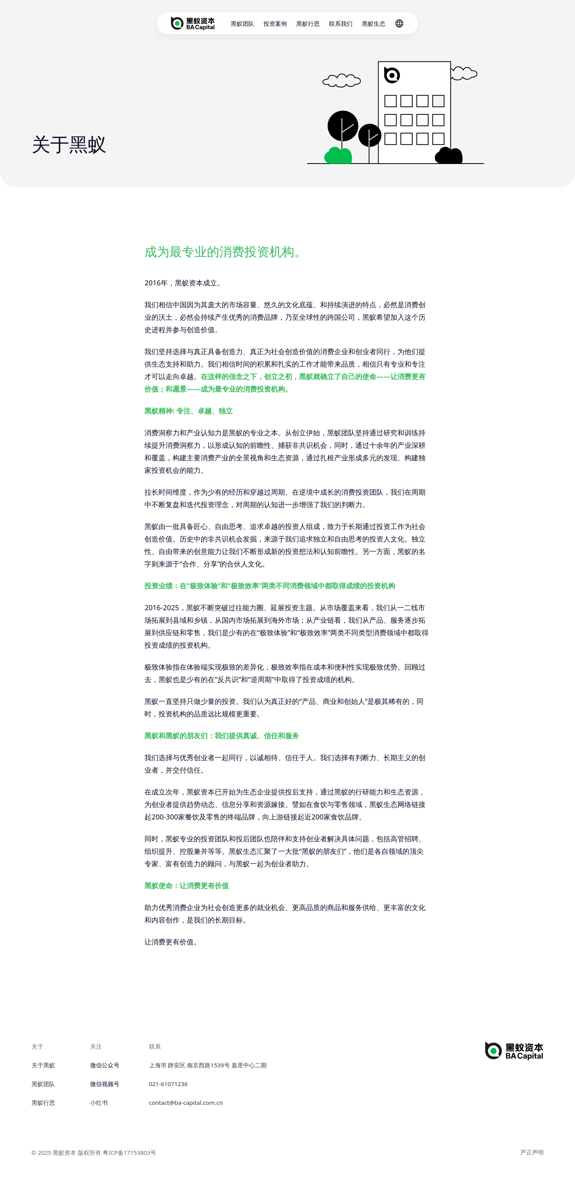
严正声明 (532, 1152)
